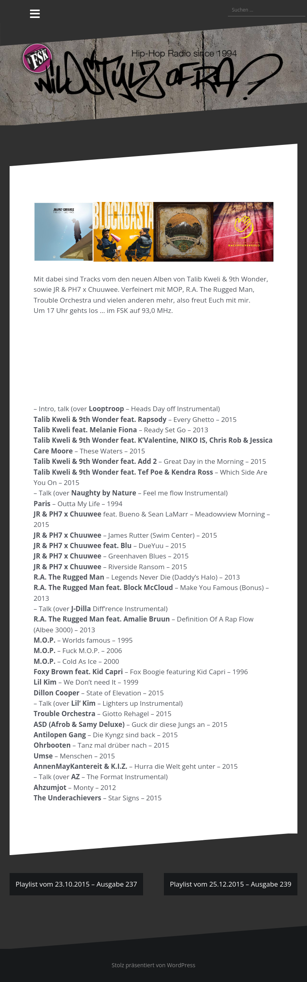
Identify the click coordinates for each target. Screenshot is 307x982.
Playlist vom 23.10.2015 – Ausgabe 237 (76, 884)
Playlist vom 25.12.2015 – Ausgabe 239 (230, 884)
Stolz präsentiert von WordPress (153, 965)
